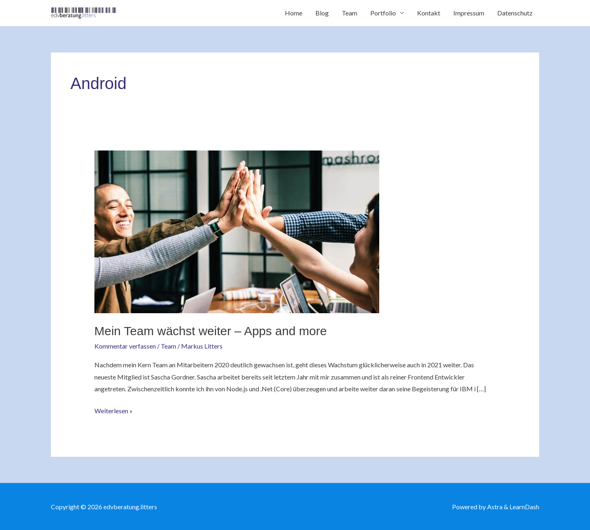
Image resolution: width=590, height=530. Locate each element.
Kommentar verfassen (125, 346)
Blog (322, 13)
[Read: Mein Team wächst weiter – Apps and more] (236, 231)
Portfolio (383, 13)
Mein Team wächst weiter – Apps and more (210, 331)
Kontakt (428, 13)
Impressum (468, 13)
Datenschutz (515, 13)
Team (349, 13)
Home (293, 13)
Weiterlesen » (113, 409)
